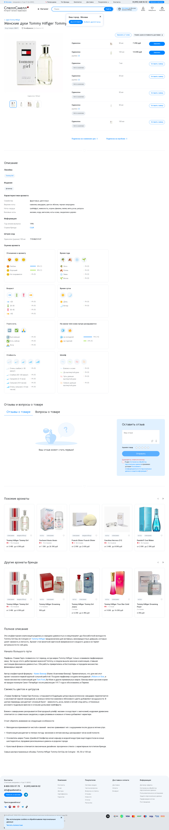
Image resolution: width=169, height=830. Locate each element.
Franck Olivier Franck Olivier (83, 540)
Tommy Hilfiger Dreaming (49, 604)
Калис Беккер (40, 673)
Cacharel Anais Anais (48, 540)
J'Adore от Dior (97, 676)
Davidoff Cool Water (145, 540)
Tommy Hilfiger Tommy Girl (17, 540)
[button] (158, 499)
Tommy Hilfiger (38, 639)
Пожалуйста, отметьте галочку (133, 460)
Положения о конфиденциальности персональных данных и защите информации (138, 469)
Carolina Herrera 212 (113, 540)
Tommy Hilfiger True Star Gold (116, 604)
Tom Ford (41, 679)
